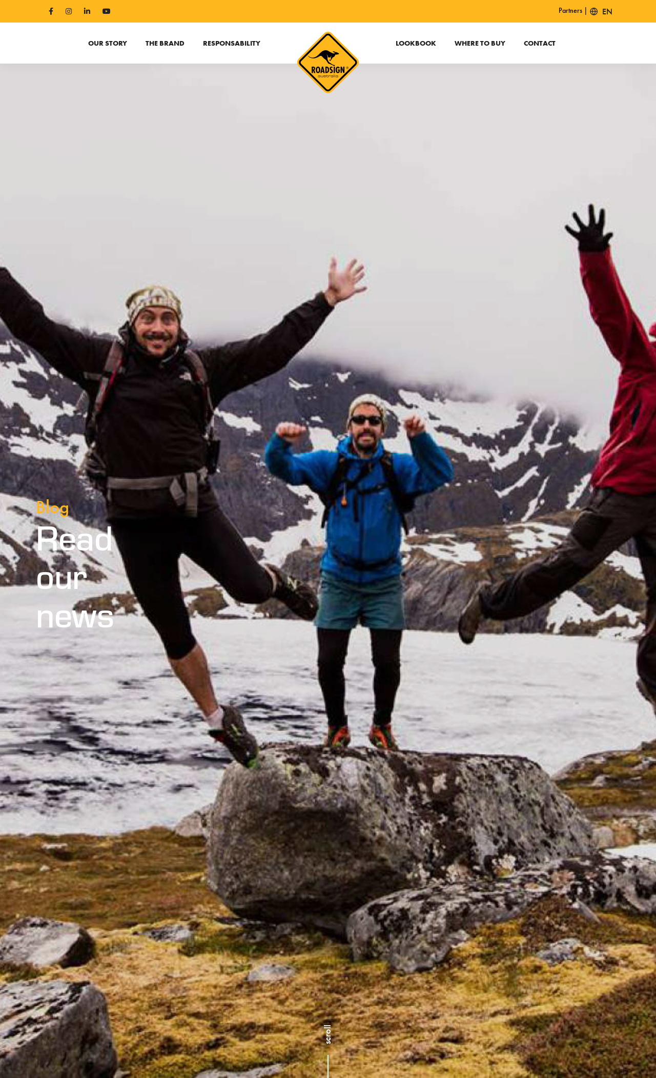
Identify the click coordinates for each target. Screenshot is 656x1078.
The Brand (165, 43)
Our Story (107, 43)
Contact (540, 43)
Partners (571, 10)
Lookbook (416, 43)
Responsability (231, 43)
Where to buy (480, 43)
